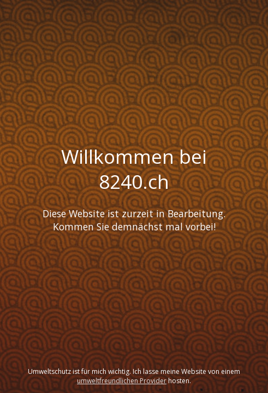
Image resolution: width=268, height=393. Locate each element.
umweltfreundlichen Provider (121, 380)
